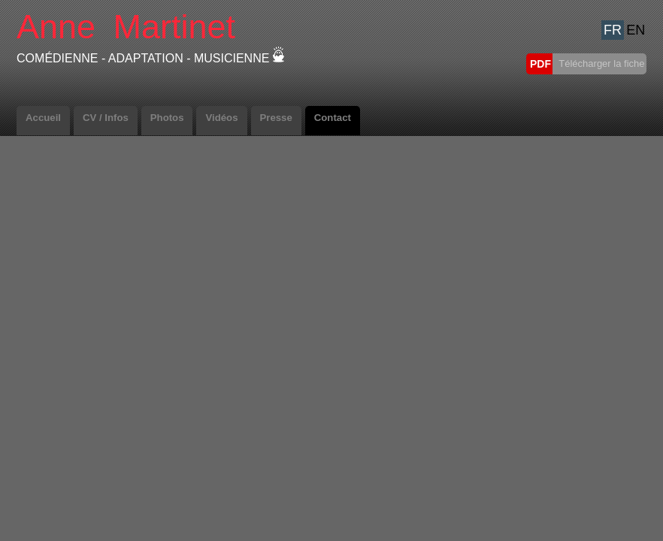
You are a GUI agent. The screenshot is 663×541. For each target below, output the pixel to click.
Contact (332, 117)
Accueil (43, 117)
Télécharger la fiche (600, 63)
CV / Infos (106, 117)
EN (635, 30)
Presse (276, 117)
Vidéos (221, 117)
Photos (167, 117)
